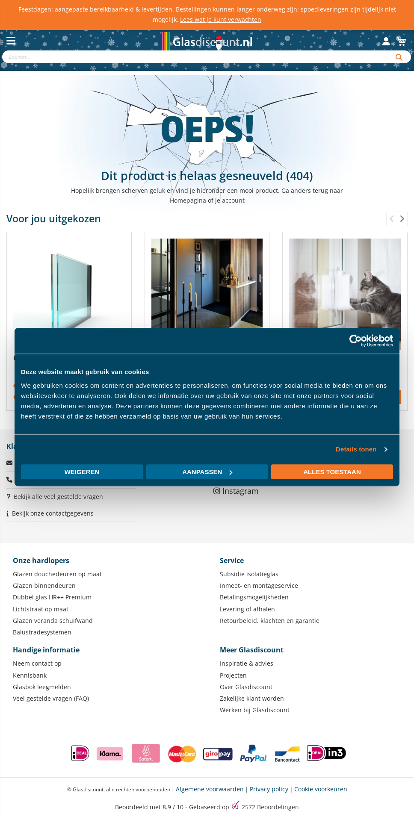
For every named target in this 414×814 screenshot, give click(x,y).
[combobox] (194, 56)
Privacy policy (269, 789)
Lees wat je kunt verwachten (220, 19)
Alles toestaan (332, 471)
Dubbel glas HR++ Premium (52, 597)
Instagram (236, 491)
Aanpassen (207, 471)
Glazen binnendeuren (44, 585)
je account (230, 200)
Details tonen (356, 449)
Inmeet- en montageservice (259, 585)
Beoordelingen (270, 807)
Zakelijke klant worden (252, 698)
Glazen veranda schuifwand (53, 620)
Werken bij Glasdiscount (255, 710)
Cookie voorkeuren (320, 789)
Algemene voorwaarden (210, 789)
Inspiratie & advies (246, 663)
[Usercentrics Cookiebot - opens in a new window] (355, 340)
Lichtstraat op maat (40, 609)
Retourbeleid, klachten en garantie (269, 620)
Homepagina (188, 200)
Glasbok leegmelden (42, 687)
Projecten (233, 675)
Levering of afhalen (247, 609)
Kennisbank (30, 675)
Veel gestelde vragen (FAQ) (51, 698)
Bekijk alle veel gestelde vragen (58, 497)
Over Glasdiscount (246, 687)
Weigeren (82, 471)
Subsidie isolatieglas (249, 574)
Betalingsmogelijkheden (254, 597)
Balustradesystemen (42, 632)
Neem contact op (37, 663)
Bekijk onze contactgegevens (53, 513)
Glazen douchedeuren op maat (57, 574)
